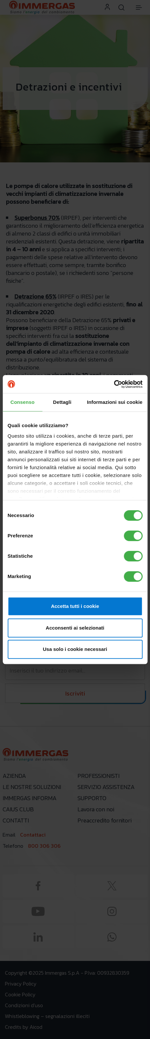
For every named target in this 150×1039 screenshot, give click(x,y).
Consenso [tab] (22, 402)
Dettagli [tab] (62, 402)
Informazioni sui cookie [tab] (114, 402)
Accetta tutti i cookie (75, 606)
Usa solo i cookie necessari (75, 649)
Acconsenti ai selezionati (75, 628)
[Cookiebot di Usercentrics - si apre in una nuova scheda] (113, 384)
